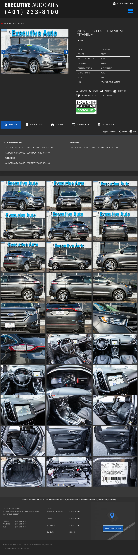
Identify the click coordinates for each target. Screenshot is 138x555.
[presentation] (11, 124)
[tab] (11, 124)
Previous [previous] (3, 51)
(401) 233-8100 (21, 521)
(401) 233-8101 (21, 527)
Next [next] (66, 51)
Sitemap (48, 545)
